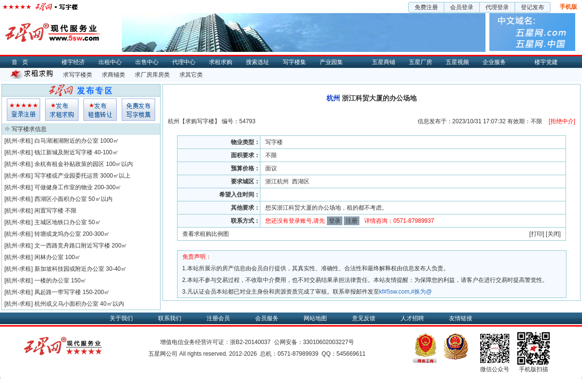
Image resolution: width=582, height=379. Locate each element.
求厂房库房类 (152, 74)
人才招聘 (412, 318)
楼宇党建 (546, 62)
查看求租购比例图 (205, 234)
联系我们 (169, 318)
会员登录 (461, 7)
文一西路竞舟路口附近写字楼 (72, 245)
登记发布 (532, 7)
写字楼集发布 (138, 110)
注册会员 (218, 318)
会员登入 (23, 110)
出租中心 (110, 62)
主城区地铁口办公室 (60, 222)
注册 (351, 220)
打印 (537, 234)
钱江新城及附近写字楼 (63, 152)
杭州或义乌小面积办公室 (66, 303)
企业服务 (494, 62)
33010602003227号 (328, 342)
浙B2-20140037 (250, 342)
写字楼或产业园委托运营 (66, 175)
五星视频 (457, 62)
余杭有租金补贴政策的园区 (69, 164)
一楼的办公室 (51, 280)
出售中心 (147, 62)
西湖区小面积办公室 (60, 199)
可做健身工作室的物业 (63, 187)
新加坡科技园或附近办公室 (69, 268)
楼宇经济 (73, 62)
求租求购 (220, 62)
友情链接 (460, 318)
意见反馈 (363, 318)
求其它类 (191, 74)
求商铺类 (113, 74)
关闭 (553, 234)
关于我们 (121, 318)
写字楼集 (294, 62)
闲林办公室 (49, 257)
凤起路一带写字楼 (57, 292)
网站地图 (315, 318)
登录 (334, 220)
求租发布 (62, 110)
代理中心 (183, 62)
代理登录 (497, 7)
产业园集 (331, 62)
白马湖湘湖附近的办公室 (66, 140)
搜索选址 (257, 62)
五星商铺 (383, 62)
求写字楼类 (77, 74)
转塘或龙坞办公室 (57, 234)
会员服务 (266, 318)
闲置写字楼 (49, 210)
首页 (22, 62)
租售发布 (100, 110)
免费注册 (426, 7)
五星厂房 (420, 62)
